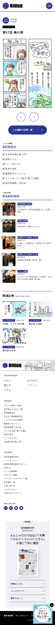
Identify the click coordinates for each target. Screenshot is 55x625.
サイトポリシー (22, 616)
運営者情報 (8, 616)
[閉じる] (52, 605)
